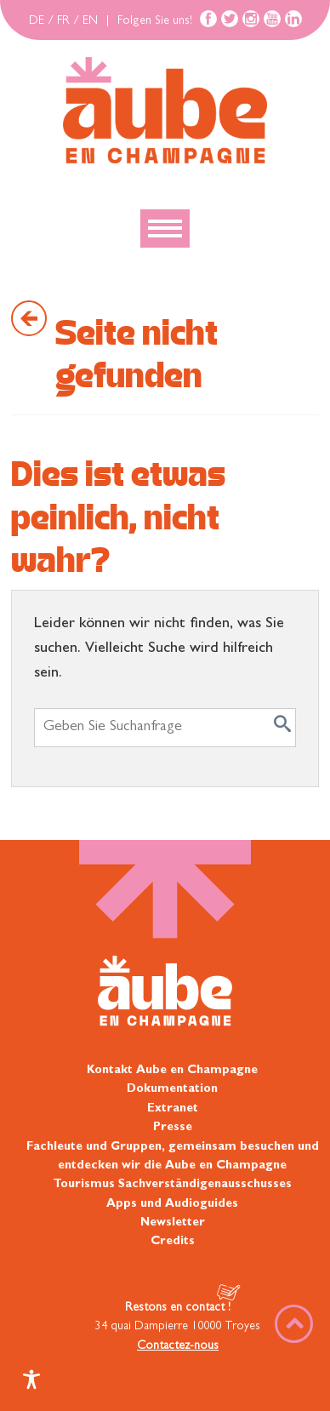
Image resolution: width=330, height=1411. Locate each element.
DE (36, 21)
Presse (172, 1128)
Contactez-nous (178, 1346)
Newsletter (172, 1223)
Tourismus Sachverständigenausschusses (172, 1185)
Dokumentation (172, 1089)
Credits (173, 1242)
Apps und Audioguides (172, 1204)
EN (90, 21)
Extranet (172, 1109)
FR (63, 21)
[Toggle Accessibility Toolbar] (31, 1379)
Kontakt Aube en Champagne (172, 1071)
